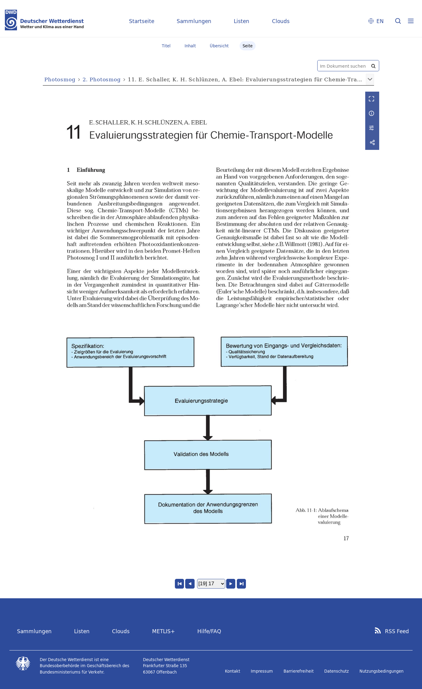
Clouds (281, 21)
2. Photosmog (102, 79)
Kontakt (232, 671)
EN (380, 21)
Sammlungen (194, 21)
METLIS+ (163, 631)
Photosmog (60, 79)
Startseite (141, 21)
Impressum (262, 671)
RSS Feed (397, 631)
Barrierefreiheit (299, 671)
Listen (241, 21)
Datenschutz (336, 671)
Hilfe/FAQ (209, 631)
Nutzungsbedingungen (381, 671)
